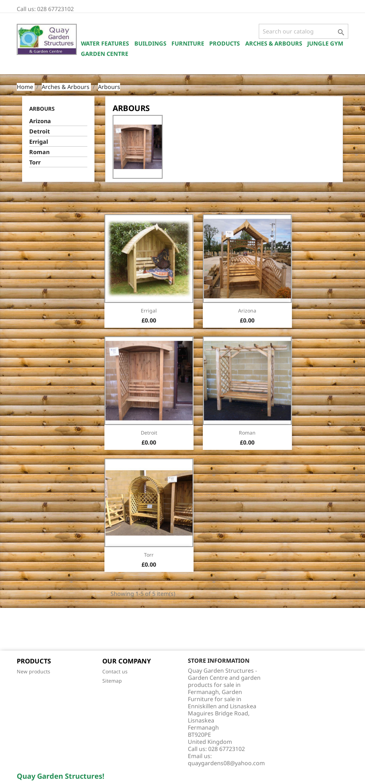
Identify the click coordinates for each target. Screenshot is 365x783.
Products (224, 43)
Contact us (115, 671)
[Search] (303, 31)
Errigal (38, 142)
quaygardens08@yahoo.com (226, 763)
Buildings (150, 43)
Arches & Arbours (273, 43)
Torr (35, 162)
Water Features (105, 43)
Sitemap (112, 680)
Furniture (187, 43)
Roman (39, 152)
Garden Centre (104, 54)
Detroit (39, 131)
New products (33, 671)
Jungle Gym (325, 43)
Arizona (40, 121)
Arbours (42, 108)
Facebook (24, 630)
